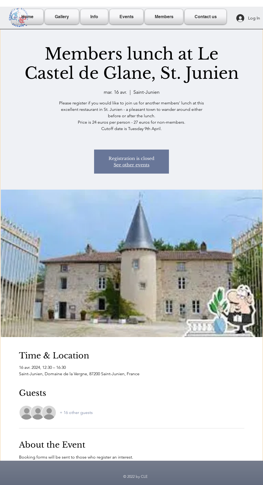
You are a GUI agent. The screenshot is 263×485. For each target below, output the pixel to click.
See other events (131, 164)
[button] (94, 16)
